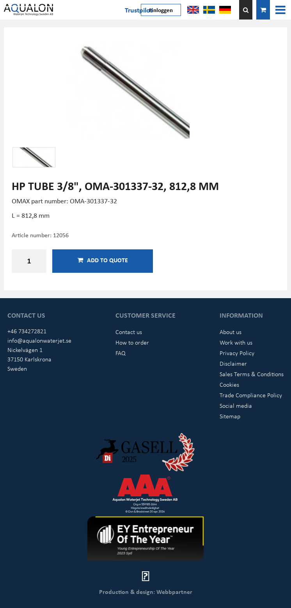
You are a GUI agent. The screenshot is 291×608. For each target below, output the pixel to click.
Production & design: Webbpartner (145, 591)
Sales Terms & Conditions (252, 374)
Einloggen (161, 10)
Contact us (128, 331)
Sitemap (230, 416)
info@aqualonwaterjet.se (39, 340)
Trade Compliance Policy (251, 395)
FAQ (120, 352)
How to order (132, 342)
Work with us (236, 342)
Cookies (229, 384)
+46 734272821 (26, 331)
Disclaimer (233, 363)
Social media (236, 405)
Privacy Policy (237, 352)
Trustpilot (139, 9)
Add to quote (102, 260)
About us (230, 331)
